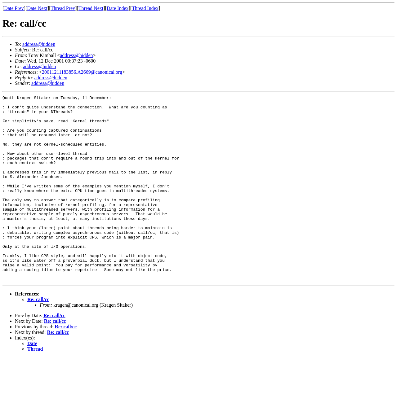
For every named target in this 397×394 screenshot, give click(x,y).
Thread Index (145, 8)
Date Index (118, 8)
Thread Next (90, 8)
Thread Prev (63, 8)
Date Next (37, 8)
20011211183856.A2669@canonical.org (82, 72)
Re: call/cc (38, 336)
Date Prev (14, 8)
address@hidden (38, 44)
